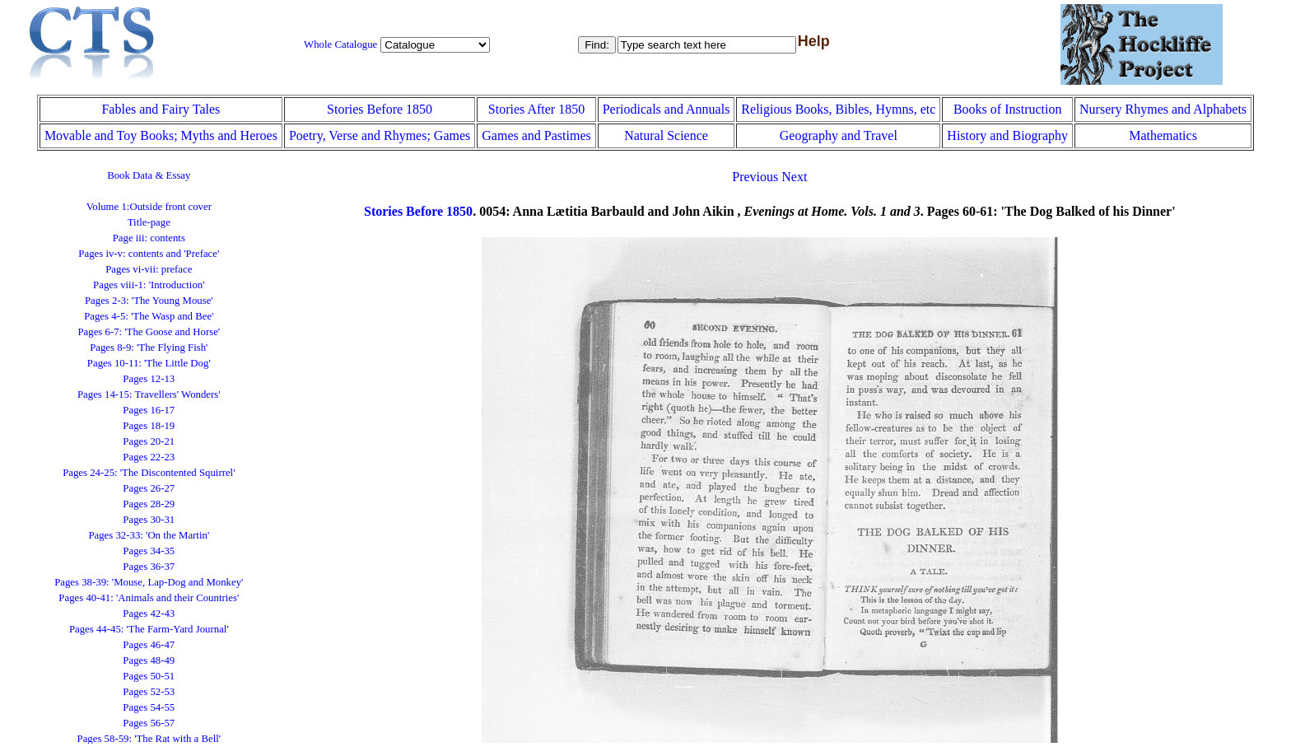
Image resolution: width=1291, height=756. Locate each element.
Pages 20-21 (149, 441)
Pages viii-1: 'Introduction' (148, 285)
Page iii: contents (149, 238)
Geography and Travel (838, 135)
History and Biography (1007, 135)
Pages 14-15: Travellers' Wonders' (149, 394)
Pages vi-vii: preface (148, 269)
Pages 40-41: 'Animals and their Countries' (148, 598)
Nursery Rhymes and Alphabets (1163, 109)
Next (794, 177)
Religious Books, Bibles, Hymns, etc (838, 109)
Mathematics (1163, 135)
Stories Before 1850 (379, 109)
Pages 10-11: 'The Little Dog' (149, 363)
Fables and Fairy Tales (160, 109)
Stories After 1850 (536, 109)
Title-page (149, 222)
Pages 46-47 (149, 645)
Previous (755, 177)
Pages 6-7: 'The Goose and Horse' (148, 332)
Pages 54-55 (149, 707)
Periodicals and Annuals (666, 109)
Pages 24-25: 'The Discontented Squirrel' (149, 472)
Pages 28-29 (149, 504)
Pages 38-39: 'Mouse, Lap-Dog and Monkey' (148, 582)
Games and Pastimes (536, 135)
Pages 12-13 (149, 379)
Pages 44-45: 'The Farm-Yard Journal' (149, 629)
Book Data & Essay (148, 175)
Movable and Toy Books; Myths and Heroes (160, 135)
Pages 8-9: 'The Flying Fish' (148, 347)
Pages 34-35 (149, 551)
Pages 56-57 (149, 723)
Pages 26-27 (149, 488)
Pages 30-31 (149, 519)
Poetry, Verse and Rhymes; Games (379, 135)
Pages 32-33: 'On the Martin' (148, 535)
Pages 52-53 (149, 692)
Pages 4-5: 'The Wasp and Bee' (148, 316)
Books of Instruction (1007, 109)
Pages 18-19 (149, 426)
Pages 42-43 (149, 613)
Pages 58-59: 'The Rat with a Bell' (149, 738)
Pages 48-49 (149, 660)
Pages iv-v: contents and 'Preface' (148, 253)
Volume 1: (149, 206)
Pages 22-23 (149, 457)
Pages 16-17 (149, 410)
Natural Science (666, 135)
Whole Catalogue (340, 44)
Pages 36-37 (149, 566)
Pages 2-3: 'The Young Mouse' (149, 300)
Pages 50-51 (149, 676)
